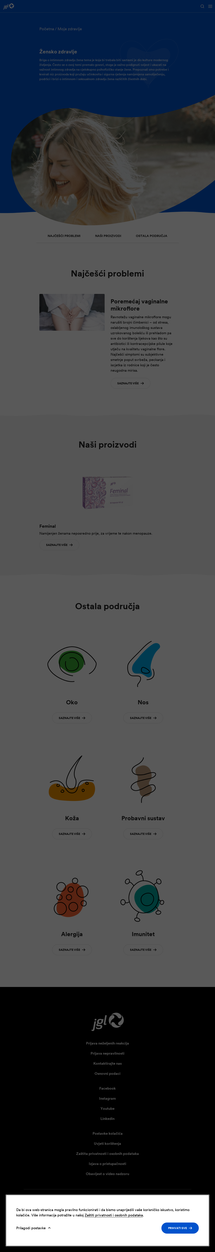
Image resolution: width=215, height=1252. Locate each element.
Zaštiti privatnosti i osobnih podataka (114, 1215)
